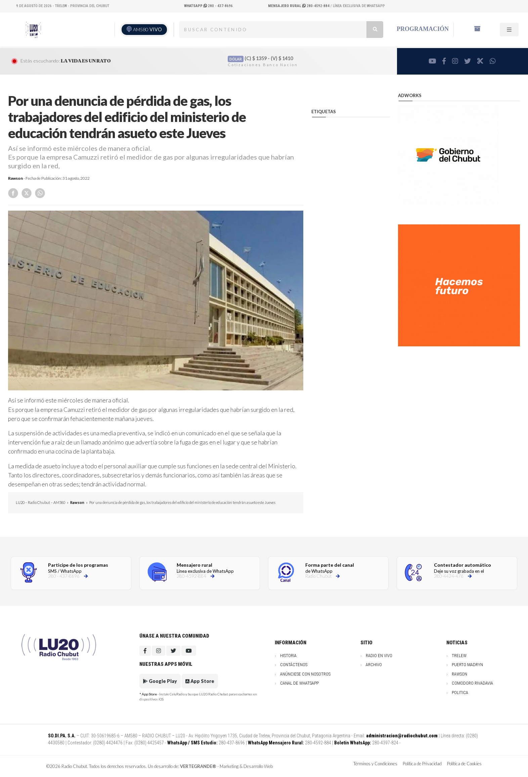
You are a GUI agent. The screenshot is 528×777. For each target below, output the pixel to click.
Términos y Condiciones (375, 763)
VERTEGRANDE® (198, 766)
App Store (199, 681)
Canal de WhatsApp (299, 683)
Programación (423, 29)
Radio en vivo (379, 655)
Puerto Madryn (467, 664)
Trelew (459, 655)
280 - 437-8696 (208, 6)
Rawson (15, 178)
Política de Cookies (464, 763)
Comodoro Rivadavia (472, 683)
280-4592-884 (299, 6)
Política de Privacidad (422, 763)
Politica (460, 692)
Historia (288, 655)
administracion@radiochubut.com (402, 735)
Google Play (160, 681)
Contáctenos (293, 664)
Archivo (374, 664)
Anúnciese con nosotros (305, 674)
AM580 (147, 29)
